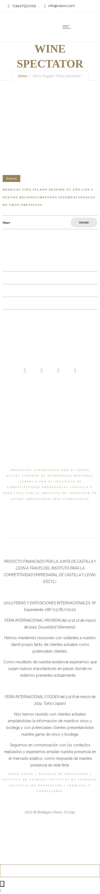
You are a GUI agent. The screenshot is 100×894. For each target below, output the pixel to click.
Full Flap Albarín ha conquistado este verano (36, 303)
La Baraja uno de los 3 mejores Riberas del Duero (40, 278)
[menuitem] (76, 40)
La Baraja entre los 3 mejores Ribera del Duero (38, 265)
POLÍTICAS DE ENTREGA (72, 779)
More (6, 223)
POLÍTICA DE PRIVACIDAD (64, 774)
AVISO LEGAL (21, 774)
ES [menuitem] (72, 40)
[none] (76, 40)
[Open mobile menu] (68, 26)
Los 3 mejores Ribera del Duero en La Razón (36, 290)
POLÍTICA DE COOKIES (24, 779)
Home (22, 76)
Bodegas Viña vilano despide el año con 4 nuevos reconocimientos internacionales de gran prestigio (49, 197)
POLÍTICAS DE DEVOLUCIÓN (36, 785)
